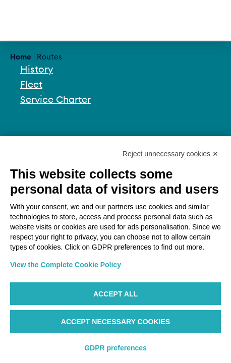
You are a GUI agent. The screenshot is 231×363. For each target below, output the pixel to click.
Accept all (115, 294)
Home (20, 57)
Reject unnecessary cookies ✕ (170, 154)
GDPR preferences (115, 348)
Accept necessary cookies (115, 322)
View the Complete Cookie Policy (65, 265)
